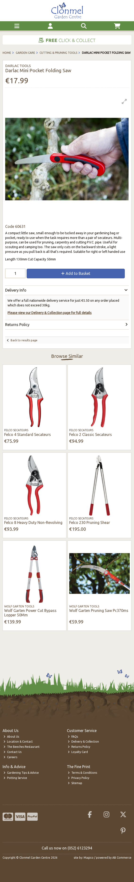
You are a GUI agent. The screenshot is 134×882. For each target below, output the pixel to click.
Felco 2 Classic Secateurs (90, 434)
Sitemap (75, 783)
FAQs (73, 736)
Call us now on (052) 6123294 (67, 848)
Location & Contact (18, 741)
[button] (124, 101)
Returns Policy (79, 746)
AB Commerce (121, 857)
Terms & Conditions (82, 772)
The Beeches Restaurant (22, 746)
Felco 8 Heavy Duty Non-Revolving (33, 522)
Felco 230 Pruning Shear (89, 522)
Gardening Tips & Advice (21, 772)
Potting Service (15, 777)
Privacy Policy (78, 777)
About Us (11, 736)
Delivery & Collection (83, 741)
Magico (88, 857)
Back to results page (24, 340)
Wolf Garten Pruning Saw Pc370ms (98, 610)
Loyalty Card (78, 751)
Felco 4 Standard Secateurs (27, 434)
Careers (10, 757)
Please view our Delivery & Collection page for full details (50, 313)
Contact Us (12, 751)
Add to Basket (75, 273)
